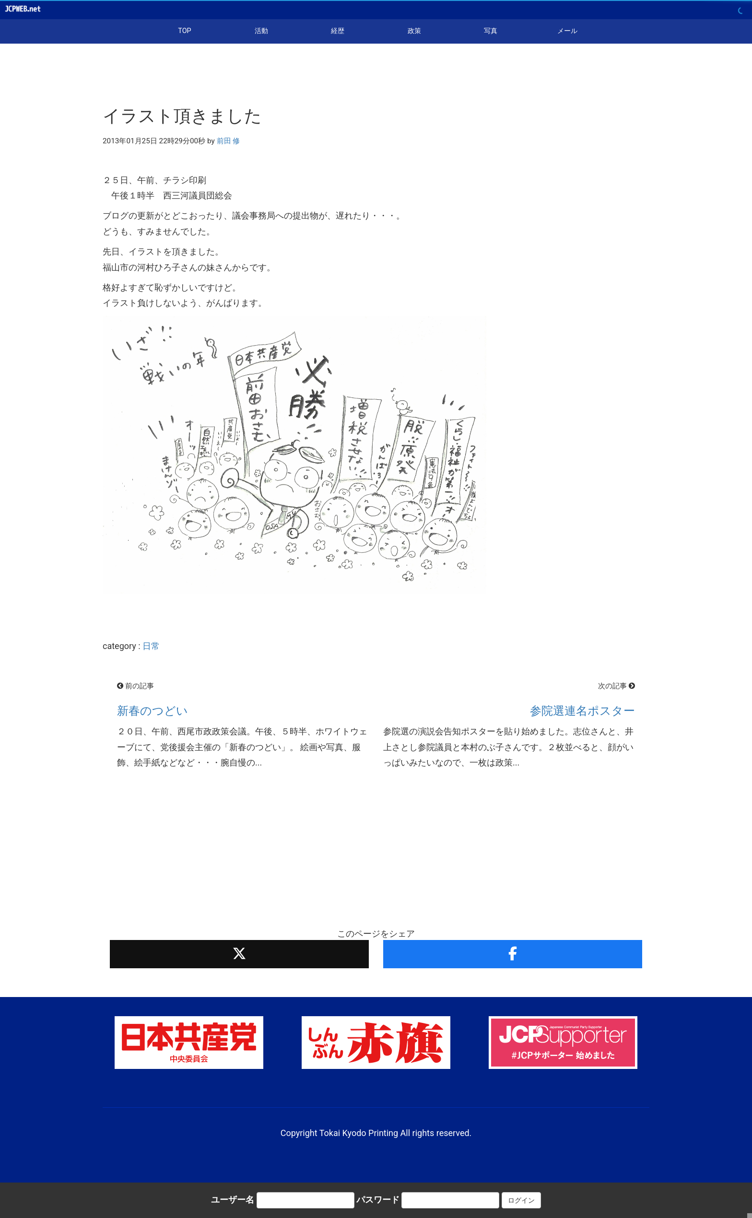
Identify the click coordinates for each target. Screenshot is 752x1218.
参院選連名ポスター (582, 711)
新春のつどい (152, 711)
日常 (151, 646)
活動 (261, 31)
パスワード (378, 1200)
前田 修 (228, 141)
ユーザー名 (232, 1200)
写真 (490, 31)
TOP (184, 31)
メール (567, 31)
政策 (414, 31)
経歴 (337, 31)
